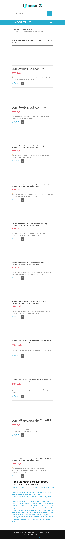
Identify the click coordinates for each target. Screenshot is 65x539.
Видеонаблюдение (26, 29)
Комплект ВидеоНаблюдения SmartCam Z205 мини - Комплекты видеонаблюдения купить (30, 107)
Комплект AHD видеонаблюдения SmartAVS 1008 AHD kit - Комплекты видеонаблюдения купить (32, 341)
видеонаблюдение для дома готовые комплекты (33, 509)
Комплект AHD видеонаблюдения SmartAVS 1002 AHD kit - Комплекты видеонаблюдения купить (32, 380)
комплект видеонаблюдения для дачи (42, 510)
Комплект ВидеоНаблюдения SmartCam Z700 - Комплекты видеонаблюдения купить (28, 68)
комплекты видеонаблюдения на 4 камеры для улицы (28, 516)
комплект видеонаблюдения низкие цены (24, 487)
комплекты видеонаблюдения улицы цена (25, 507)
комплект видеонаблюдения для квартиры (32, 494)
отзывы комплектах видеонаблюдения (41, 505)
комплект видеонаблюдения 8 (21, 512)
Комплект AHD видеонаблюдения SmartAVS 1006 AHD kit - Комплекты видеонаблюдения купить (32, 459)
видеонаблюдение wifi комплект (45, 518)
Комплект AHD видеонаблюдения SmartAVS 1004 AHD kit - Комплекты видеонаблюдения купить (32, 420)
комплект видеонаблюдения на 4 (22, 519)
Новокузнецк (39, 537)
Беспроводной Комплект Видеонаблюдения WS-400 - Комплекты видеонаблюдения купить (31, 185)
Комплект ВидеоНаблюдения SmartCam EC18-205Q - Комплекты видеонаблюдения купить (30, 224)
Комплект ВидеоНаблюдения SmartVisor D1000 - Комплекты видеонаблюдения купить (29, 302)
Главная (16, 29)
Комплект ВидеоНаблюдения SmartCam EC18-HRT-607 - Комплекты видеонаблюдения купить (31, 263)
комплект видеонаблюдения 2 (45, 514)
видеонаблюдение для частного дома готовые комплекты (29, 496)
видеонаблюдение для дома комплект (28, 499)
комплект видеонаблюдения (39, 512)
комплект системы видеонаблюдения (35, 503)
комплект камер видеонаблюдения (34, 489)
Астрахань (32, 537)
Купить (16, 83)
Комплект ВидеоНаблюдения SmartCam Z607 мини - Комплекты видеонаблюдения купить (30, 146)
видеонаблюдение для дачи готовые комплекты (26, 491)
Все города (25, 537)
